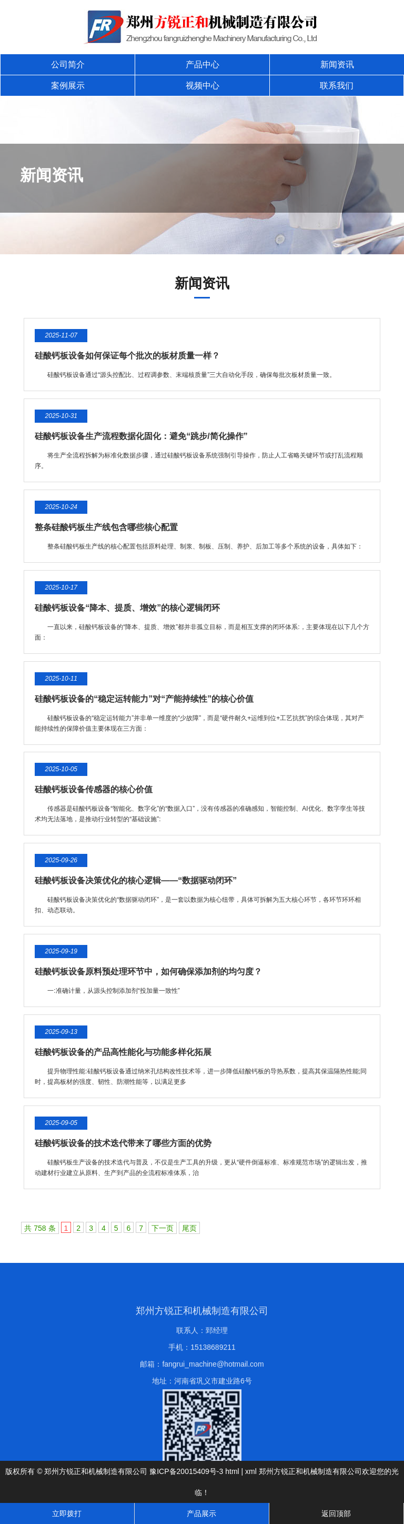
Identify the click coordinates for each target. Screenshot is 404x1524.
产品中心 (202, 64)
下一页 (163, 1228)
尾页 (189, 1228)
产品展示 (201, 1513)
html (232, 1471)
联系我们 (337, 85)
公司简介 (68, 64)
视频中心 (202, 85)
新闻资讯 (337, 64)
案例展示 (68, 85)
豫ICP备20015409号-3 (186, 1471)
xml (251, 1471)
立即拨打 (67, 1513)
